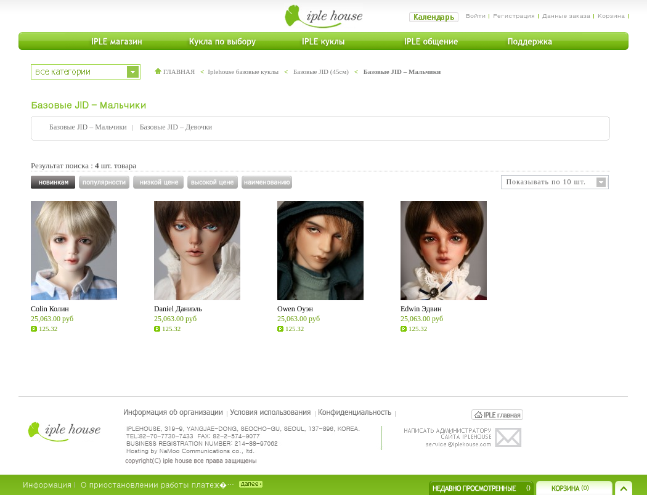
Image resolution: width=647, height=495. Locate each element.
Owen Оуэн (295, 309)
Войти (476, 15)
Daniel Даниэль (178, 309)
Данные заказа (566, 15)
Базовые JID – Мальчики (402, 71)
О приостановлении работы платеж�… (157, 484)
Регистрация (513, 15)
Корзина (611, 15)
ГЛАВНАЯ (175, 71)
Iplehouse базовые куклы (243, 71)
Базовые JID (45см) (321, 71)
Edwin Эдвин (421, 309)
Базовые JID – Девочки (176, 127)
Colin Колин (50, 309)
